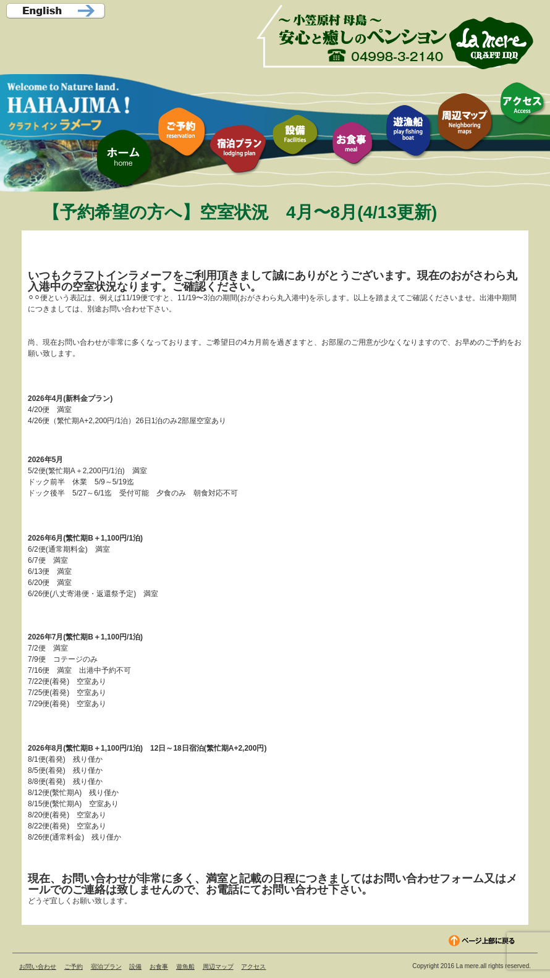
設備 (135, 966)
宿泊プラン (106, 966)
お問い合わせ (37, 966)
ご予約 (73, 966)
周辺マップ (218, 966)
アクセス (253, 966)
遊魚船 (185, 966)
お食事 (159, 966)
